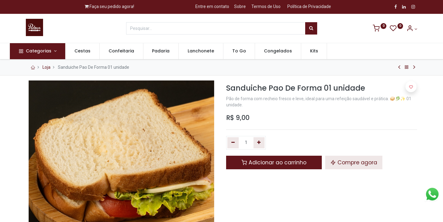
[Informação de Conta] (411, 29)
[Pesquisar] (311, 28)
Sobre (240, 6)
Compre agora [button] (353, 162)
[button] (411, 86)
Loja (46, 67)
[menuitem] (98, 51)
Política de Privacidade (309, 6)
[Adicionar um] (259, 142)
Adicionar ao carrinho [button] (273, 162)
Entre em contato (212, 6)
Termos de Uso (266, 6)
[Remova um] (233, 142)
